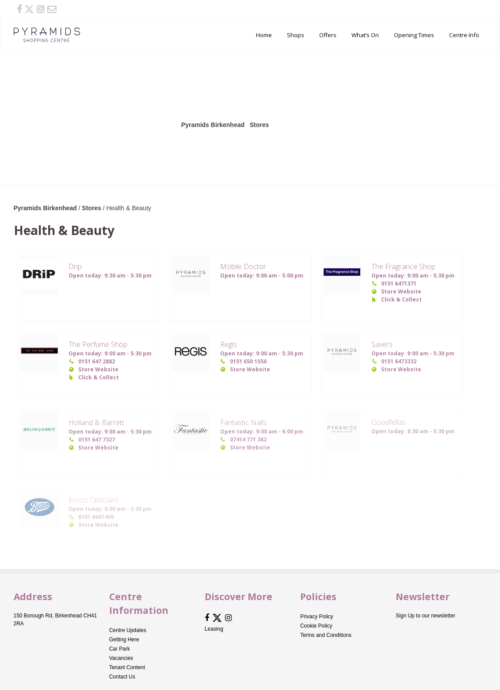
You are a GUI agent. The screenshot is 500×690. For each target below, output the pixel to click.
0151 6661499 (96, 516)
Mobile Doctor (243, 266)
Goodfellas (388, 421)
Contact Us (122, 677)
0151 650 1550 (248, 361)
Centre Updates (127, 630)
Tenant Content (127, 667)
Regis (228, 344)
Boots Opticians (94, 499)
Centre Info (464, 35)
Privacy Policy (316, 616)
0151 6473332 (398, 361)
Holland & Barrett (96, 422)
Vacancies (121, 658)
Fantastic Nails (243, 422)
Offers (327, 35)
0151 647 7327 (96, 439)
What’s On (365, 35)
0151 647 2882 (96, 361)
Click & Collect (401, 299)
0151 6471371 (398, 283)
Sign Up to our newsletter (425, 616)
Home (264, 35)
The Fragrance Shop (403, 266)
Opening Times (414, 35)
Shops (295, 35)
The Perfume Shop (98, 344)
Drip (75, 266)
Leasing (214, 629)
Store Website (401, 291)
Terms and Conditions (325, 635)
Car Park (119, 649)
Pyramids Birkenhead (47, 35)
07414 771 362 (248, 439)
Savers (382, 344)
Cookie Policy (316, 626)
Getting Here (124, 639)
